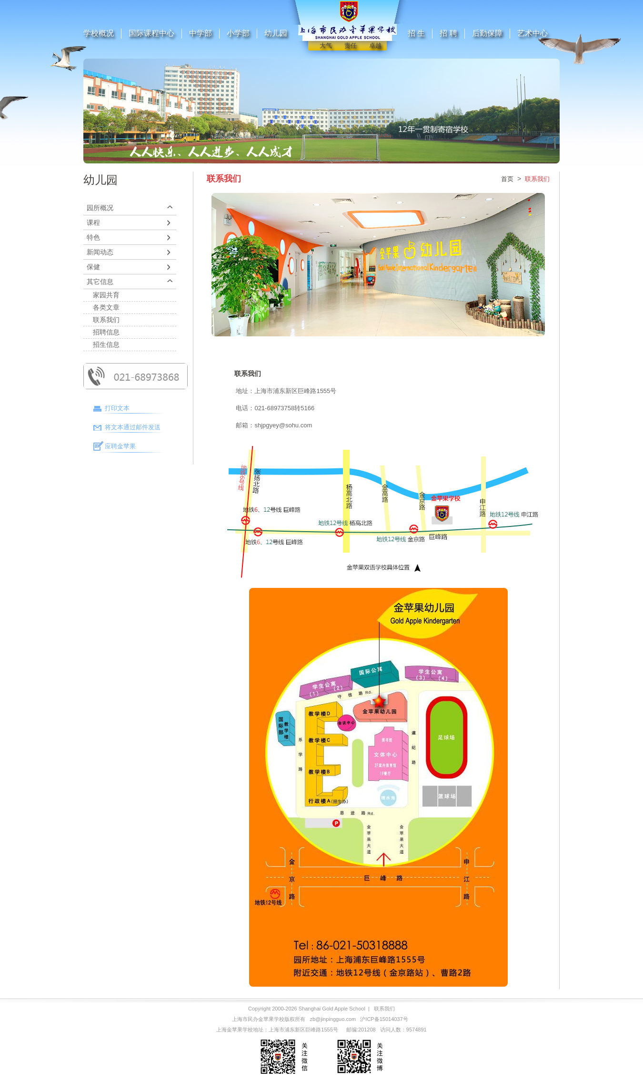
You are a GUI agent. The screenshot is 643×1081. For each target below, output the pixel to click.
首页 (507, 178)
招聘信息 (106, 332)
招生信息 (106, 344)
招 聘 (448, 33)
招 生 (416, 33)
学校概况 (98, 33)
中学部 (200, 33)
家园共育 (106, 295)
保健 (93, 267)
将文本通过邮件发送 (133, 427)
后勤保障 (487, 33)
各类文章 (106, 307)
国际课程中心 (151, 33)
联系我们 (106, 319)
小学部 (238, 33)
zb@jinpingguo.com (333, 1019)
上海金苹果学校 (234, 1029)
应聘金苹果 (120, 446)
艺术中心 (532, 33)
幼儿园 (275, 33)
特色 (93, 237)
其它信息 (100, 281)
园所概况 (100, 208)
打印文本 (117, 408)
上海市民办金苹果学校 (258, 1019)
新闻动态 (100, 252)
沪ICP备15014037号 (384, 1019)
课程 (93, 222)
